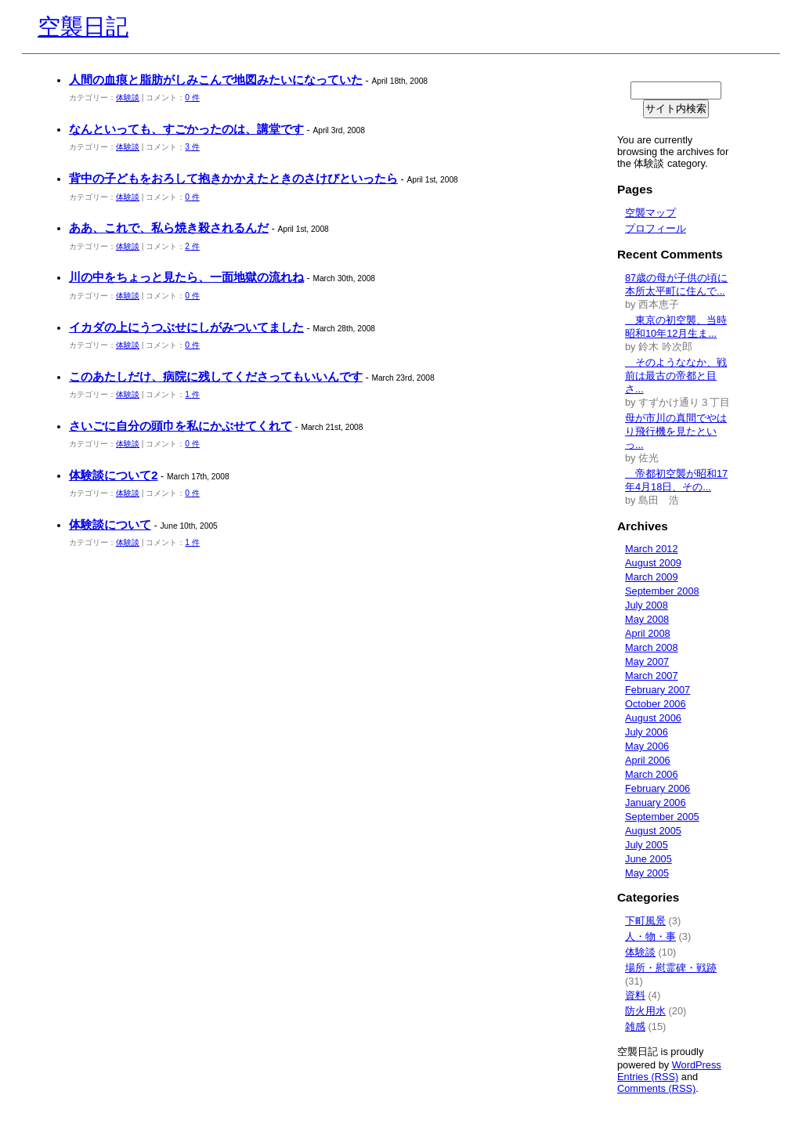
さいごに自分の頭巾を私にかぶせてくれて (180, 425)
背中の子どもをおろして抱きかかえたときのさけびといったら (233, 178)
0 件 (192, 97)
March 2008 (651, 647)
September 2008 (662, 591)
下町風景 (645, 921)
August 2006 (653, 718)
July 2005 (646, 845)
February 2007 (657, 690)
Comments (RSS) (656, 1088)
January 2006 (655, 802)
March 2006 (651, 774)
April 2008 (647, 633)
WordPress (696, 1065)
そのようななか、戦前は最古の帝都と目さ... (676, 375)
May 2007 (647, 661)
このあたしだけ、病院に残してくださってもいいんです (216, 376)
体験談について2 (113, 475)
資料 (635, 995)
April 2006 (647, 760)
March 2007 (651, 675)
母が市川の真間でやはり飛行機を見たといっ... (676, 431)
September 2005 (662, 816)
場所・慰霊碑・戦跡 (671, 968)
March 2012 (651, 549)
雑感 (635, 1026)
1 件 (192, 394)
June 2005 (648, 859)
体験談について (110, 524)
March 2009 (651, 577)
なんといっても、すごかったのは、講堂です (186, 129)
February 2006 (657, 788)
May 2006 (647, 746)
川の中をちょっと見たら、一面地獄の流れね (186, 277)
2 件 (192, 246)
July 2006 (646, 732)
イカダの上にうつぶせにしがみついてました (186, 327)
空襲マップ (650, 213)
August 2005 (653, 831)
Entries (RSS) (647, 1076)
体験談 (127, 97)
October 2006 (655, 704)
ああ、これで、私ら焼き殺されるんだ (169, 227)
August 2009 (653, 563)
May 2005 (647, 873)
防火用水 (645, 1011)
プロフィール (655, 228)
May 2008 (647, 619)
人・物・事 (650, 936)
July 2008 (646, 605)
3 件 (192, 147)
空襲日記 (83, 26)
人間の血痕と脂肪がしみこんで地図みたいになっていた (216, 79)
